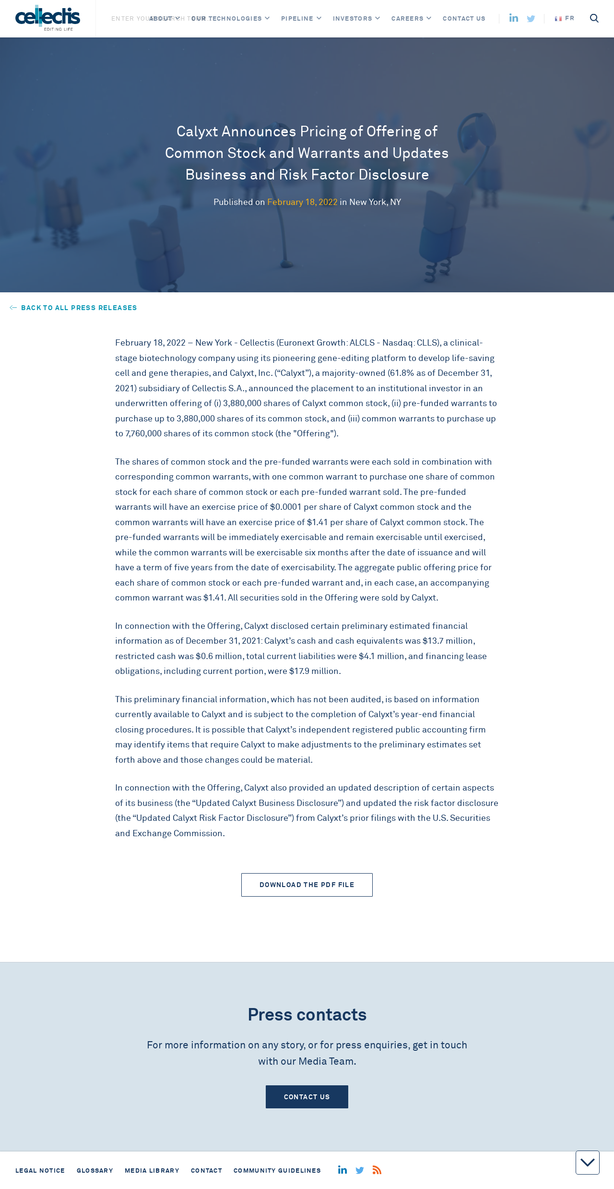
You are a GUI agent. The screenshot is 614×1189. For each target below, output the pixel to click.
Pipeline (297, 18)
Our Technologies (226, 18)
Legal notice (40, 1170)
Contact (206, 1170)
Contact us (464, 18)
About (161, 18)
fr (565, 18)
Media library (152, 1170)
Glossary (95, 1170)
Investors (353, 18)
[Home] (47, 18)
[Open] (177, 18)
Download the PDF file (307, 884)
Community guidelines (277, 1170)
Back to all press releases (74, 307)
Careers (407, 18)
